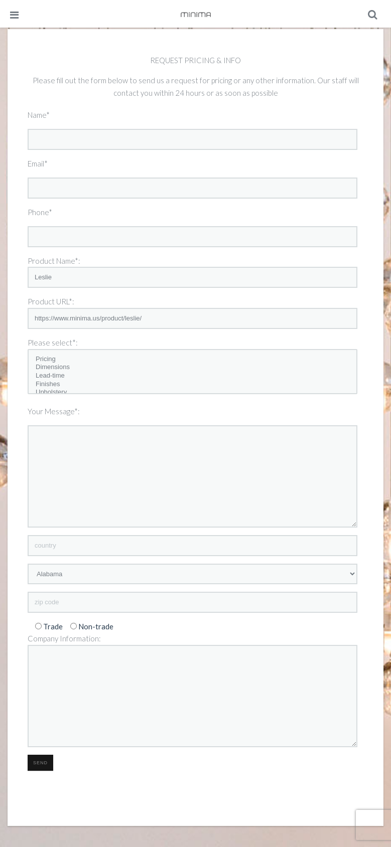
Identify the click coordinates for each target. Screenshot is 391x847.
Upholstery (192, 392)
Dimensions (192, 367)
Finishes (192, 384)
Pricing (192, 359)
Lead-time (192, 376)
